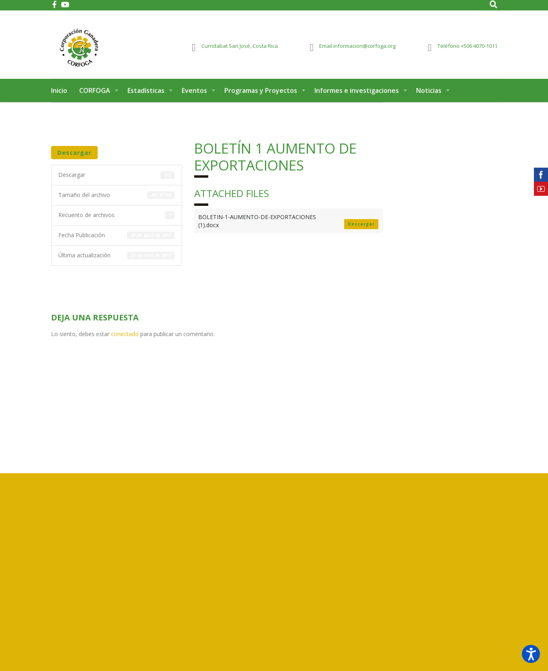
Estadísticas (145, 95)
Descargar (74, 158)
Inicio (59, 95)
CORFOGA (94, 95)
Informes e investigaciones (356, 95)
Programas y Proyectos (260, 95)
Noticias (428, 95)
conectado (125, 339)
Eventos (194, 95)
